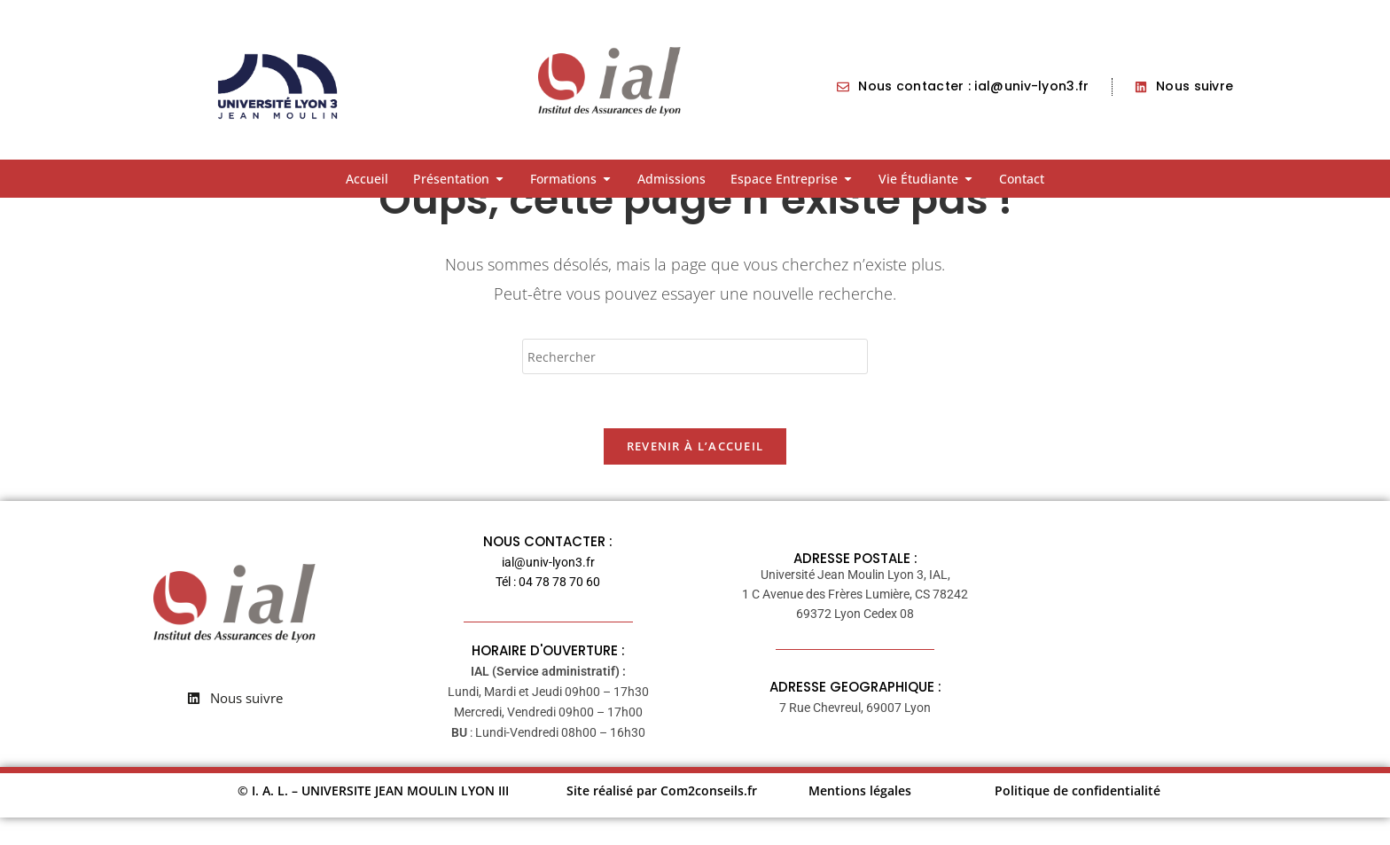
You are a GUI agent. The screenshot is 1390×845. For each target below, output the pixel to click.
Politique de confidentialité (1077, 818)
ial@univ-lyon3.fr (548, 590)
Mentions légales (859, 818)
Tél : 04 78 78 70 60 (548, 609)
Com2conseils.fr (708, 818)
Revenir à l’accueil (695, 473)
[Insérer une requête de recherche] (695, 384)
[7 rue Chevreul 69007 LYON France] (1162, 661)
